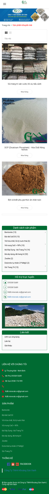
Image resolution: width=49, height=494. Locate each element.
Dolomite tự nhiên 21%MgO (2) (17, 263)
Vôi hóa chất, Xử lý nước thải (13, 420)
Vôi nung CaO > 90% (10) (14, 245)
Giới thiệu (8, 346)
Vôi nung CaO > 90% (10, 425)
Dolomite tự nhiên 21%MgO (13, 446)
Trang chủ (6, 25)
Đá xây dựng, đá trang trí (11, 436)
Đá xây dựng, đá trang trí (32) (16, 254)
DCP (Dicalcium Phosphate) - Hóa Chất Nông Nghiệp (24, 148)
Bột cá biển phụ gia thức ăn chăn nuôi (24, 200)
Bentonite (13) (10, 232)
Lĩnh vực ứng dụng (12, 337)
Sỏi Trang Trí (7, 451)
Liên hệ (7, 341)
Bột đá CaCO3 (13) (12, 237)
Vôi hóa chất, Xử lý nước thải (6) (17, 241)
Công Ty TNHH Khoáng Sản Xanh (20, 470)
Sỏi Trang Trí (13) (11, 267)
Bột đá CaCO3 (7, 415)
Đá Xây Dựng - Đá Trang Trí (12, 431)
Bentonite (5, 410)
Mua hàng (24, 92)
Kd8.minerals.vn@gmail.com (19, 297)
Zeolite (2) (9, 258)
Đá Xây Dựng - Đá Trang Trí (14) (17, 250)
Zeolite (4, 441)
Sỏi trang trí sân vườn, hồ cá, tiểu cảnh (24, 84)
